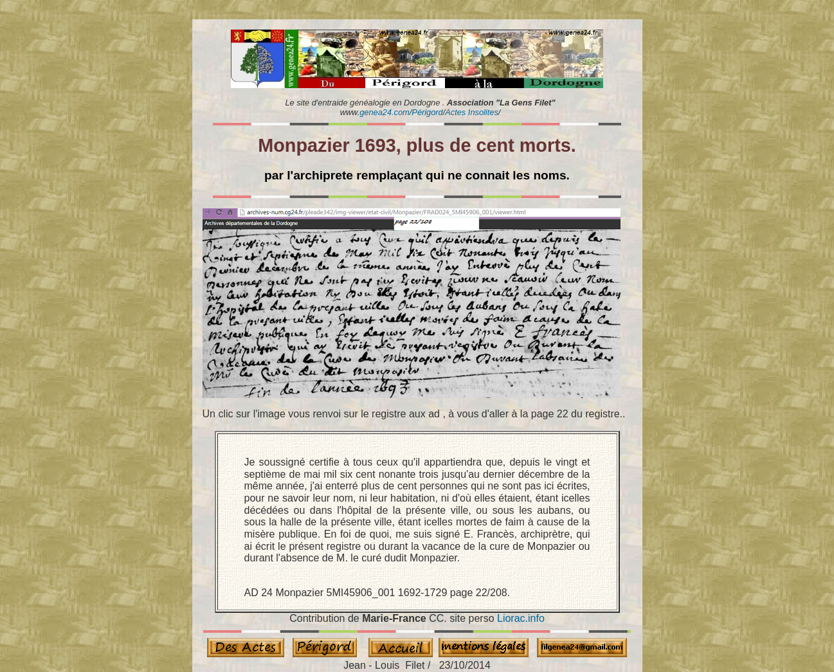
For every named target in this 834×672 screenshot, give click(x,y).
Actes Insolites (471, 112)
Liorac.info (521, 618)
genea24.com (384, 112)
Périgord (427, 112)
